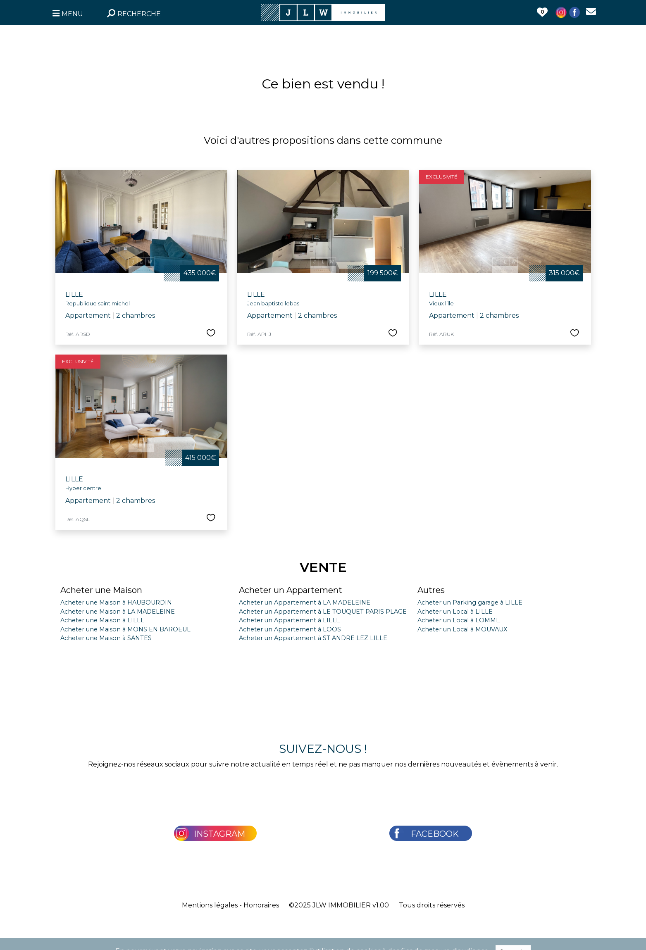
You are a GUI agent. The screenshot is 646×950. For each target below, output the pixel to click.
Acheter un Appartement (290, 590)
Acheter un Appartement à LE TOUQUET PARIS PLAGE (323, 611)
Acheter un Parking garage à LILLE (469, 602)
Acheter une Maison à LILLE (102, 620)
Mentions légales (210, 905)
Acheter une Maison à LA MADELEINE (117, 611)
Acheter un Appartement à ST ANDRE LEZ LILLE (313, 638)
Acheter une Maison (101, 590)
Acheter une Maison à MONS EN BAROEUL (125, 629)
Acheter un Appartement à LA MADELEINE (304, 602)
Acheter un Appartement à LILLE (289, 620)
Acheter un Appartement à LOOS (290, 629)
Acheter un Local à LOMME (458, 620)
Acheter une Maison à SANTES (106, 638)
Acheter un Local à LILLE (455, 611)
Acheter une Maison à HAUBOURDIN (116, 602)
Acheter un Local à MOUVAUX (462, 629)
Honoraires (261, 905)
